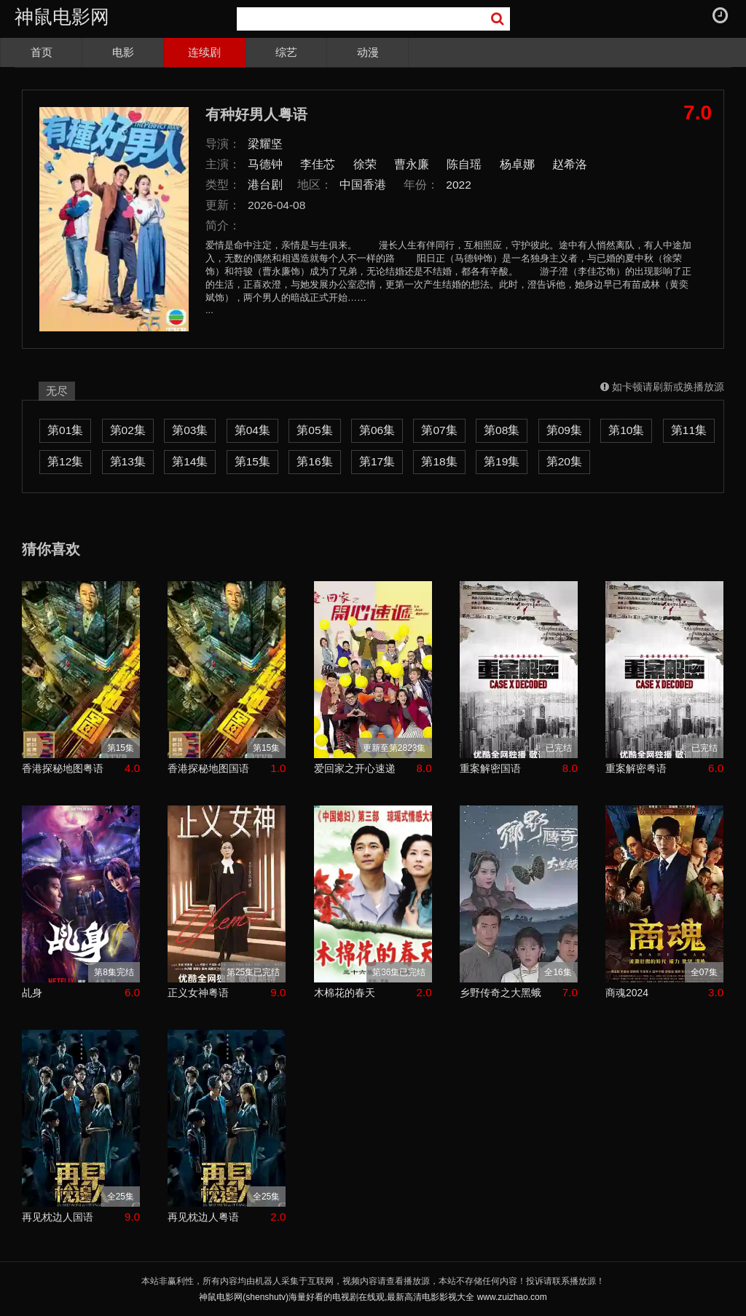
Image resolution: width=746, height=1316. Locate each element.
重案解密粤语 (636, 768)
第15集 (252, 461)
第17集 (377, 461)
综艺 (286, 52)
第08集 (501, 430)
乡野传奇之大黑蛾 (500, 992)
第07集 (439, 430)
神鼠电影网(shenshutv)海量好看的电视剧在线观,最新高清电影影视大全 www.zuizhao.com (372, 1297)
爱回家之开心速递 (355, 768)
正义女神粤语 (198, 992)
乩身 (32, 992)
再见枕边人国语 (57, 1217)
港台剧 (265, 184)
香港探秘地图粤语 (62, 768)
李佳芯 (317, 164)
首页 (41, 52)
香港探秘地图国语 (208, 768)
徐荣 (365, 164)
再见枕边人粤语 (203, 1217)
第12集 (65, 461)
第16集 (314, 461)
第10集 (626, 430)
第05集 (314, 430)
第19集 (501, 461)
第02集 (128, 430)
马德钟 (265, 164)
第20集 (564, 461)
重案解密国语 (490, 768)
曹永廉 (411, 164)
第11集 (689, 430)
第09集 (564, 430)
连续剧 (204, 52)
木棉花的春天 (344, 992)
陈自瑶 (464, 164)
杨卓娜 (517, 164)
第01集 (65, 430)
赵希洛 (569, 164)
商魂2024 (626, 992)
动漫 (368, 52)
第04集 (252, 430)
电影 (123, 52)
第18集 (439, 461)
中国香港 (362, 184)
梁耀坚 (265, 144)
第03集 (190, 430)
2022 (458, 184)
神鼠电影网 (62, 17)
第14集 (190, 461)
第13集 (128, 461)
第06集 (377, 430)
